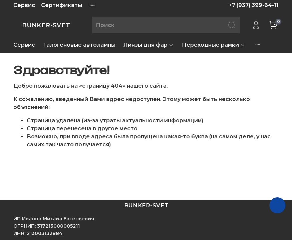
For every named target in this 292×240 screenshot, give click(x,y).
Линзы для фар (148, 45)
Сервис (24, 5)
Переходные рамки (213, 45)
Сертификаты (61, 5)
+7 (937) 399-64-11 (254, 5)
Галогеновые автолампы (79, 45)
